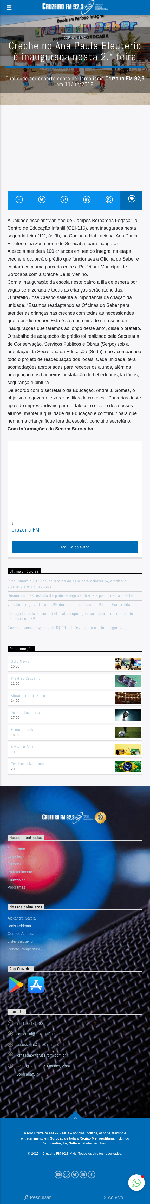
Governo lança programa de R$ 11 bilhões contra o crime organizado (68, 627)
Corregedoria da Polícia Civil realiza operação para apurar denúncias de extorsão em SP (70, 616)
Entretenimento (20, 872)
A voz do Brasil (24, 746)
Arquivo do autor (75, 547)
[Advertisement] (75, 151)
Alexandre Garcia (22, 918)
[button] (136, 1182)
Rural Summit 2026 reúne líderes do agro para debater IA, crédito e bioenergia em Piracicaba (67, 583)
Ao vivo (112, 1198)
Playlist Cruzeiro (26, 678)
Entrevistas (16, 879)
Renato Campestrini (24, 949)
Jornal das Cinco (25, 712)
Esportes (15, 856)
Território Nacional (27, 764)
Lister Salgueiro (20, 941)
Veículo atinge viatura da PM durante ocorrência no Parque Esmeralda (69, 604)
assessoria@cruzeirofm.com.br (41, 1045)
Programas (16, 887)
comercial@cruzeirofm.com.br (40, 1034)
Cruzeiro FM (26, 529)
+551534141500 (29, 1023)
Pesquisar (37, 1198)
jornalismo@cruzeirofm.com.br (41, 1055)
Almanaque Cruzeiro (28, 695)
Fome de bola (22, 729)
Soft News (20, 661)
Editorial (14, 864)
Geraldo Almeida (21, 933)
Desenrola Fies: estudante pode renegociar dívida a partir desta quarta (70, 595)
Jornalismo (75, 38)
